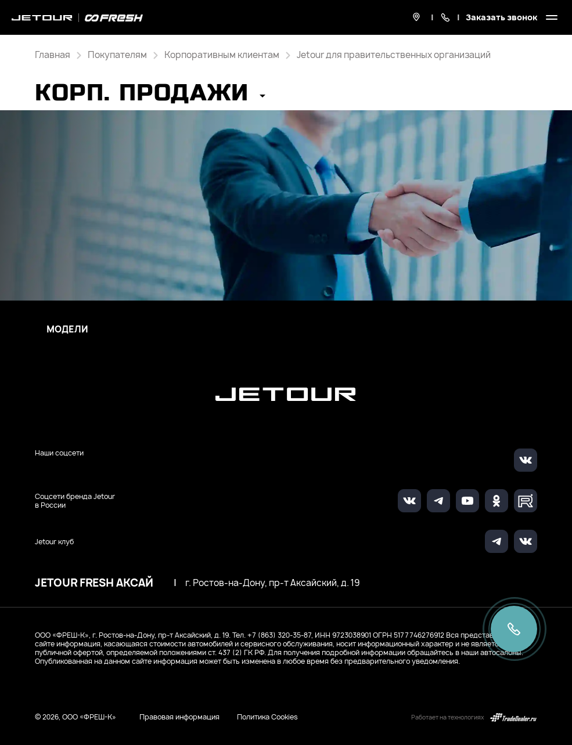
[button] (150, 96)
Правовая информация (179, 717)
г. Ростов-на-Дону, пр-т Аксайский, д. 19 (272, 583)
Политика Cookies (267, 717)
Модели (67, 329)
